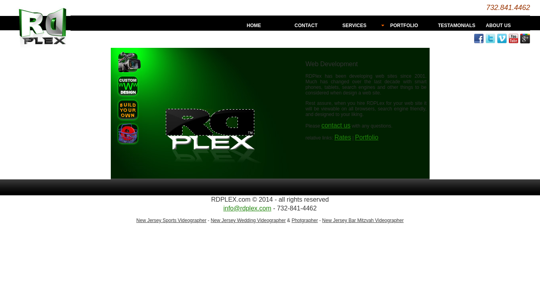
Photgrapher (305, 220)
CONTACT (306, 25)
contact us (335, 125)
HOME (254, 25)
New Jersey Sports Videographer (171, 220)
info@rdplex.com (247, 208)
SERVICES (354, 25)
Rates (342, 137)
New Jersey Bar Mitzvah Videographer (363, 220)
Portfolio (367, 137)
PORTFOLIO (404, 25)
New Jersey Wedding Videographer (248, 220)
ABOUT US (498, 25)
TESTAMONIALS (456, 25)
